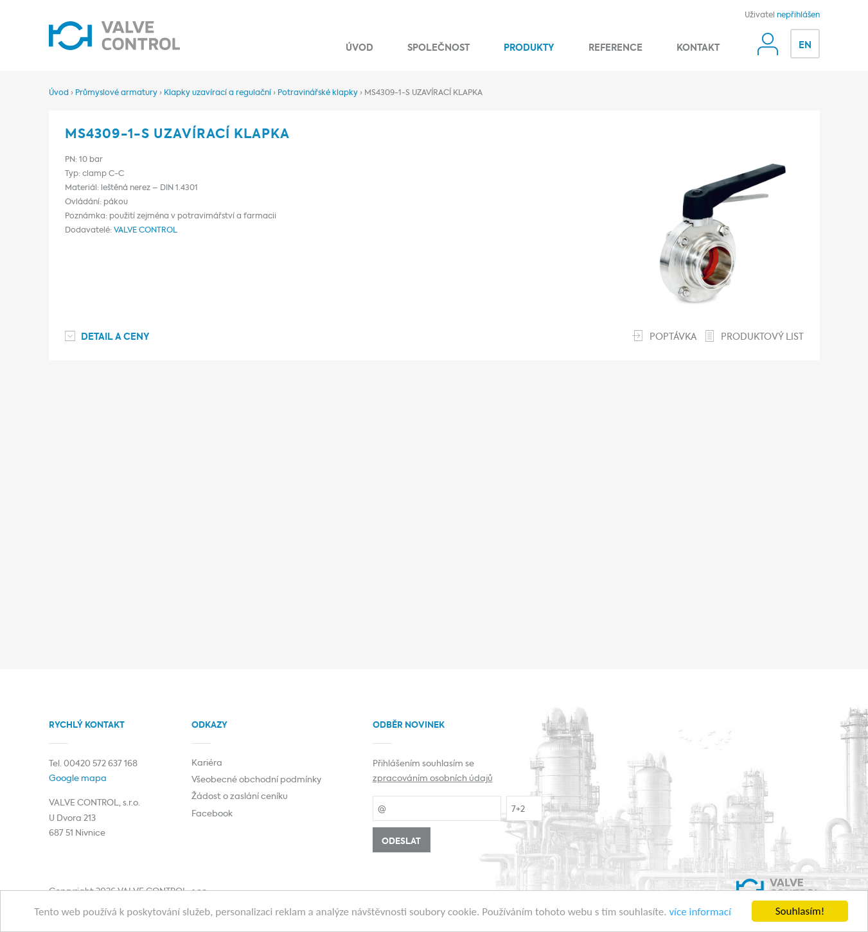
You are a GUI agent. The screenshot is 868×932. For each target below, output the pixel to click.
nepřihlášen (798, 15)
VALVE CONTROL (145, 230)
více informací (700, 912)
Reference (615, 48)
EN (805, 45)
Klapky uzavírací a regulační (217, 93)
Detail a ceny (115, 337)
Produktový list (762, 337)
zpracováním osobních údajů (433, 779)
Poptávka (673, 337)
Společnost (438, 48)
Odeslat (401, 842)
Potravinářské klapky (318, 93)
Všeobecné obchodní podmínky (256, 780)
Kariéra (206, 763)
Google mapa (78, 779)
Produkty (529, 48)
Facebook (212, 814)
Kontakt (698, 48)
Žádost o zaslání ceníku (239, 797)
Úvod (359, 48)
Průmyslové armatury (116, 93)
